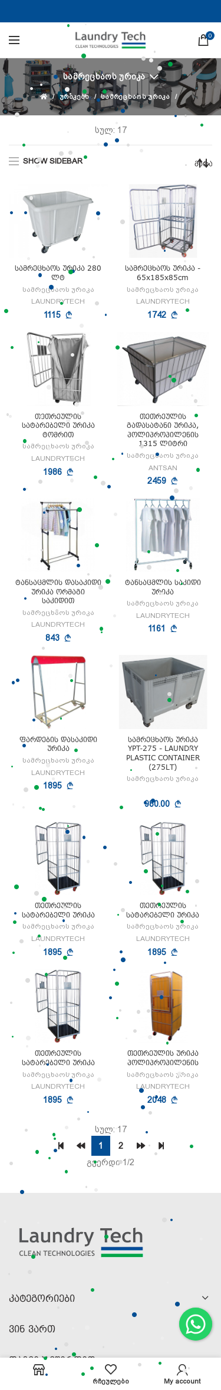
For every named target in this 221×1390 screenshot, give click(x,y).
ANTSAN (163, 468)
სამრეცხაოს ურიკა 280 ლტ (58, 273)
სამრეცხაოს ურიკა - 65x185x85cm (162, 273)
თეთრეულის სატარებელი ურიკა (58, 910)
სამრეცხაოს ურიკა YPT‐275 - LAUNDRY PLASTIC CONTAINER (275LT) (163, 753)
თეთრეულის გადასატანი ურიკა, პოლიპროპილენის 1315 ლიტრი (163, 430)
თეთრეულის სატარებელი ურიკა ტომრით (58, 425)
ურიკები (75, 97)
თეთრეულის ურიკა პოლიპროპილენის (163, 1058)
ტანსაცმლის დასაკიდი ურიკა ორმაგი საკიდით (58, 591)
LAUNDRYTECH (58, 301)
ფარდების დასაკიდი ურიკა (58, 744)
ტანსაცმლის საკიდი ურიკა (163, 587)
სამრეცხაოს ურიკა (104, 76)
